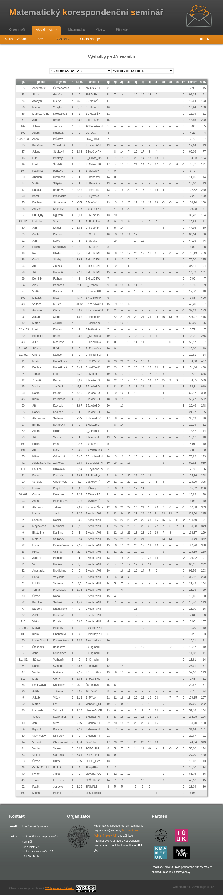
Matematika (76, 29)
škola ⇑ (94, 82)
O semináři (17, 29)
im (183, 82)
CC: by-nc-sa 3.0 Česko (70, 888)
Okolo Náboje (90, 39)
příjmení (61, 82)
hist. (203, 82)
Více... (100, 29)
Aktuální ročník (46, 29)
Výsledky (62, 39)
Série (42, 39)
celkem (192, 82)
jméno (41, 82)
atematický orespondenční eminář (86, 12)
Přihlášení (123, 29)
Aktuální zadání (16, 39)
